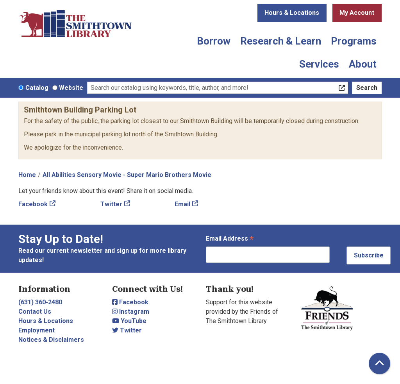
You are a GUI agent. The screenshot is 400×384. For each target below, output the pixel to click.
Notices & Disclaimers (51, 339)
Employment (36, 330)
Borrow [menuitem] (213, 41)
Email (182, 204)
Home (27, 175)
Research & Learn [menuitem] (280, 41)
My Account (356, 12)
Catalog (36, 87)
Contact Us (34, 311)
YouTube (129, 321)
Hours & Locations (291, 12)
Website (71, 87)
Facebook (33, 204)
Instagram (130, 311)
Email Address (230, 239)
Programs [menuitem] (354, 41)
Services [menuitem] (319, 64)
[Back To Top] (379, 363)
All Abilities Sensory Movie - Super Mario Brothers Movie (127, 175)
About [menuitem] (363, 64)
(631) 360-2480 (40, 302)
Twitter (111, 204)
